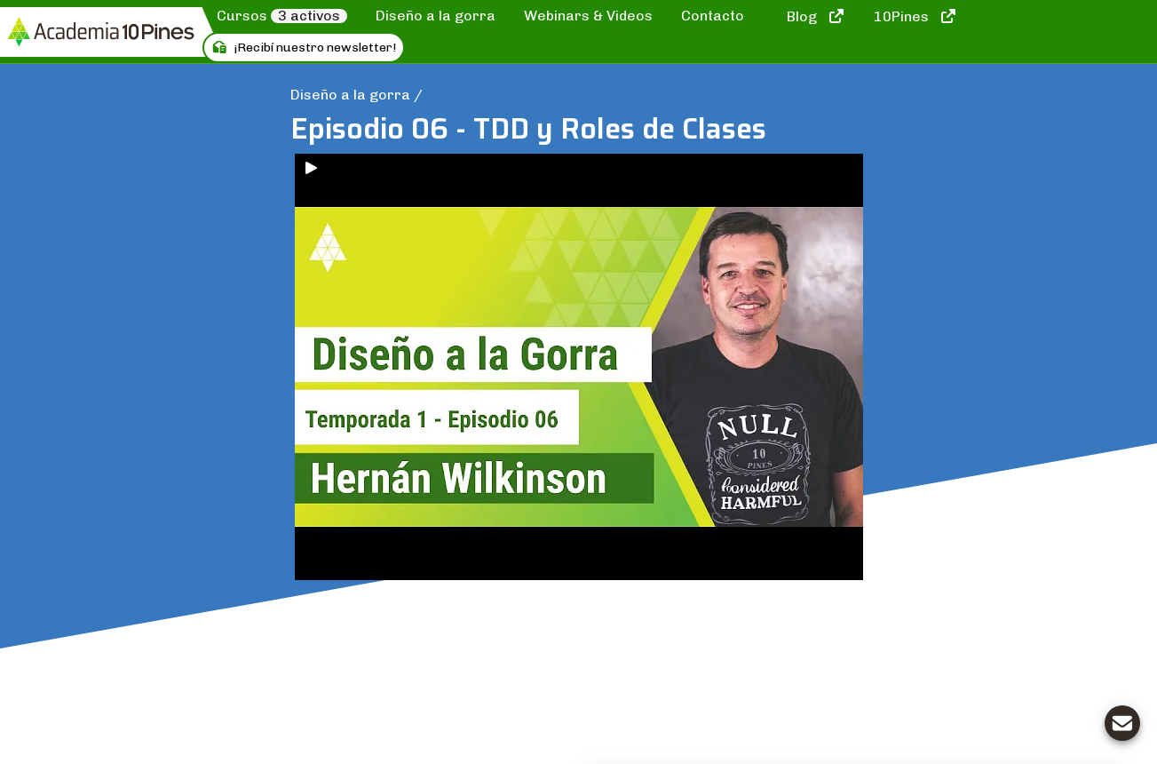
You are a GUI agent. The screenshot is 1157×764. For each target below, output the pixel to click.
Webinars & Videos (588, 15)
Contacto (712, 15)
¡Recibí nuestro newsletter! (303, 47)
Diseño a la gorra (435, 15)
